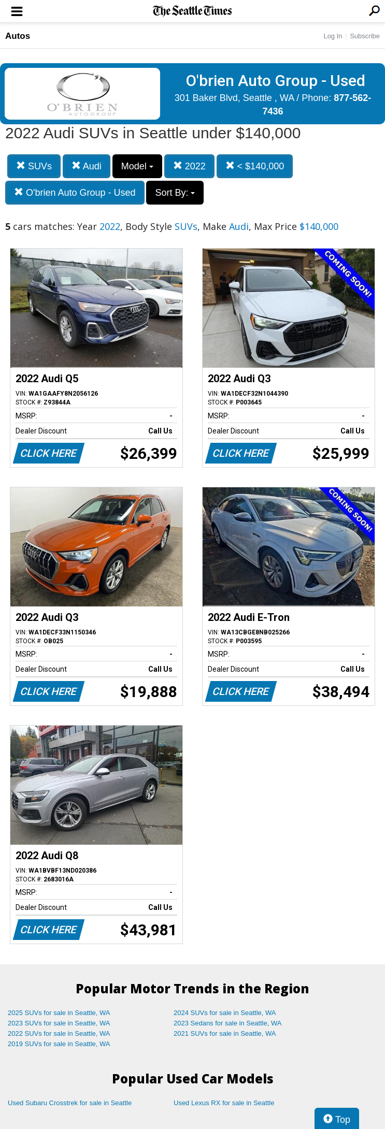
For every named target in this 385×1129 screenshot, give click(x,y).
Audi (87, 166)
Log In (332, 36)
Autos (17, 36)
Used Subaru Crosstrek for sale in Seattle (70, 1103)
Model (137, 166)
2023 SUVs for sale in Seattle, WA (59, 1023)
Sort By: (175, 192)
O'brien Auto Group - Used (75, 192)
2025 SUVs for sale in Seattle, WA (59, 1013)
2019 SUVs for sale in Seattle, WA (59, 1044)
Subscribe (365, 36)
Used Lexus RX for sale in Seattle (224, 1103)
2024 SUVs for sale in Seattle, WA (225, 1013)
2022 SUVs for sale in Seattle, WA (59, 1033)
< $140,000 (254, 166)
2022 (189, 166)
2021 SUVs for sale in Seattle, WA (225, 1033)
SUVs (34, 166)
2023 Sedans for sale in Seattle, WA (227, 1023)
